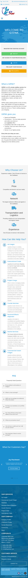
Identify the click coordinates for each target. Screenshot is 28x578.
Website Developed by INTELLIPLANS (19, 576)
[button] (2, 18)
